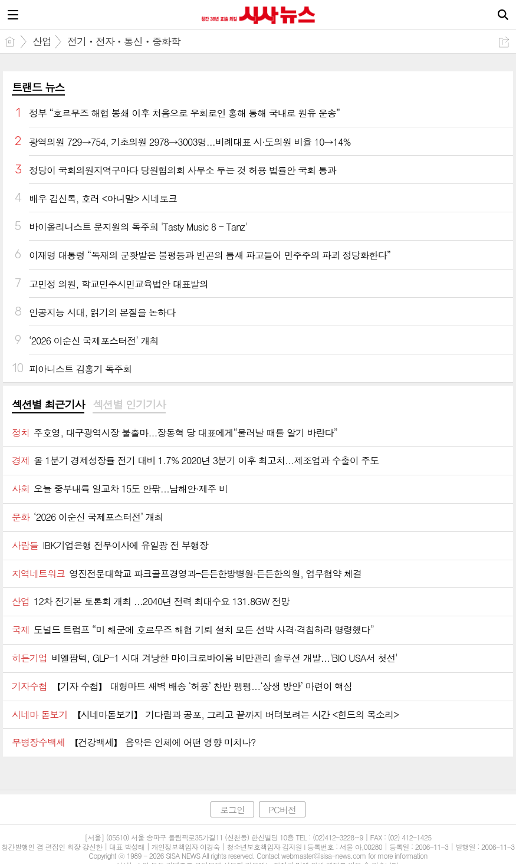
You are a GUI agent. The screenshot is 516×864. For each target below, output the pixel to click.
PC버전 (282, 809)
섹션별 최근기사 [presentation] (48, 404)
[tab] (48, 405)
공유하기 (504, 42)
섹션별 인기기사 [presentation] (129, 404)
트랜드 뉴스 (38, 87)
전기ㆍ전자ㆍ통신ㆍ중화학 (123, 41)
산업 (41, 41)
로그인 (232, 809)
